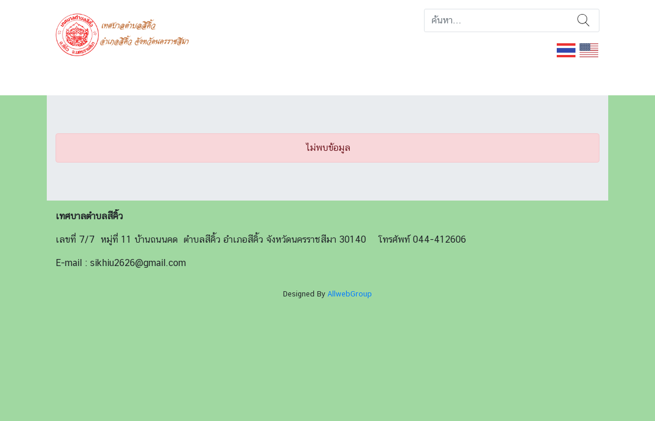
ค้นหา (583, 20)
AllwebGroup (350, 293)
